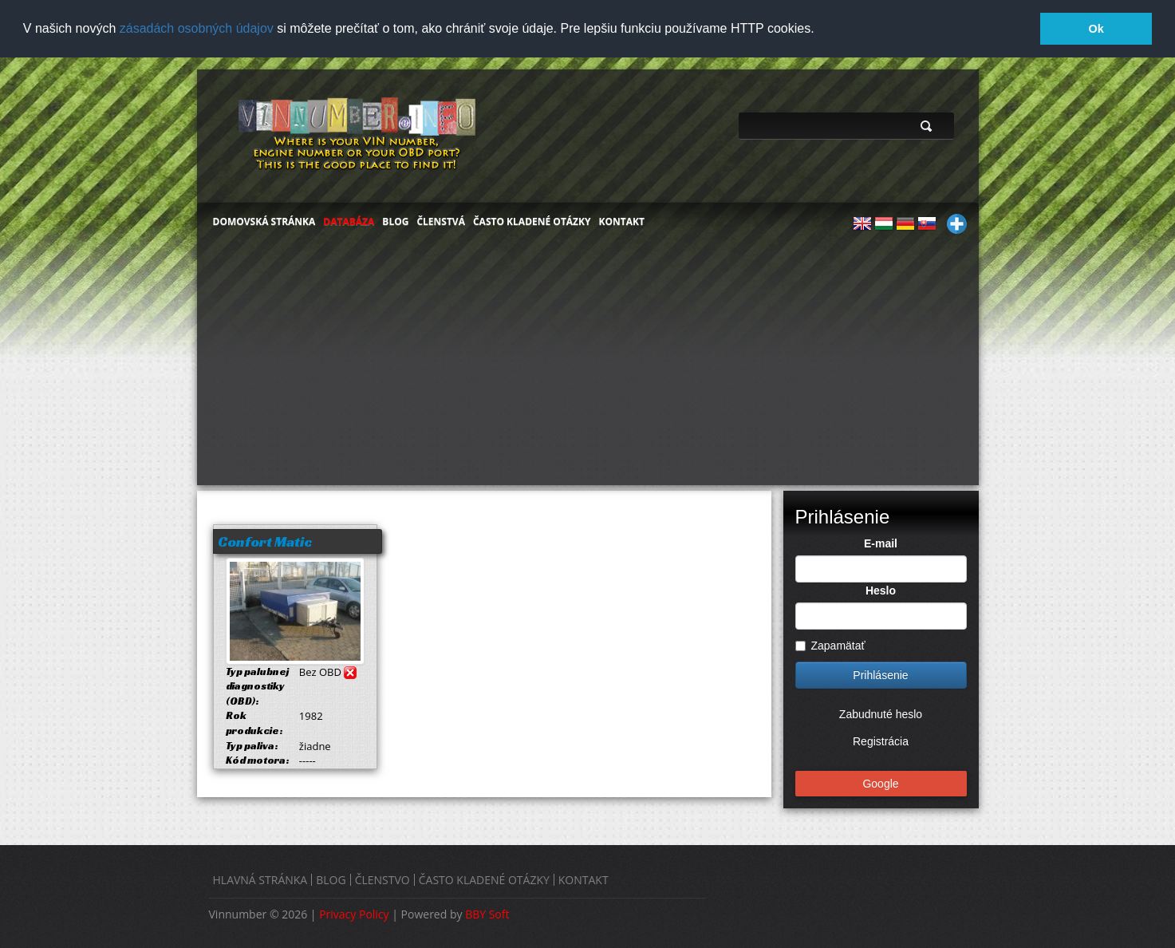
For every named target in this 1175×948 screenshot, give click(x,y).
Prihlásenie (880, 674)
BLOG (395, 220)
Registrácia (881, 740)
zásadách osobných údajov (197, 28)
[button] (820, 29)
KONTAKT (622, 220)
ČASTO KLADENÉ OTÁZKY (532, 220)
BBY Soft (487, 913)
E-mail (880, 542)
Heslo (880, 589)
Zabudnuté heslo (880, 713)
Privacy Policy (353, 913)
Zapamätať (830, 644)
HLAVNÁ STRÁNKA (260, 879)
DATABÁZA (348, 220)
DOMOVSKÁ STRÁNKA (264, 220)
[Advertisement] (588, 364)
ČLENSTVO (382, 879)
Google (880, 782)
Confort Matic (265, 540)
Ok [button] (1096, 28)
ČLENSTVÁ (440, 220)
